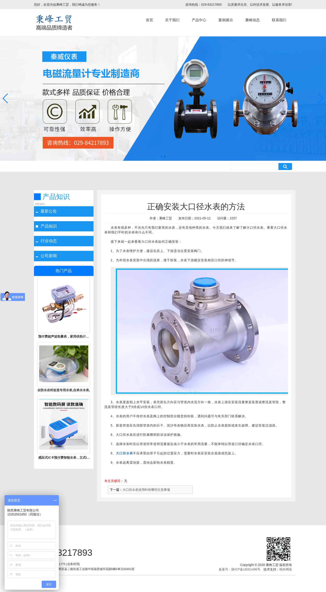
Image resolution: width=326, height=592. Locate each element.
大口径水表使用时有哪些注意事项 (146, 489)
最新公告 (49, 211)
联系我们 (279, 20)
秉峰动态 (252, 20)
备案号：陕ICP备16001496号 (239, 569)
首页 (149, 20)
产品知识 (49, 226)
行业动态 (49, 241)
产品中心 (199, 20)
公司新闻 (49, 256)
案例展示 (225, 20)
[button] (161, 156)
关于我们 (172, 20)
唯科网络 (285, 569)
